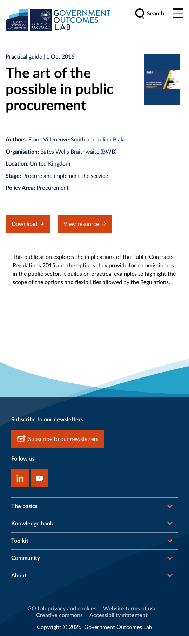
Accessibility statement (118, 615)
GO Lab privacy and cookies (61, 608)
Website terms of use (130, 608)
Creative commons (59, 615)
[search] (149, 13)
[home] (58, 19)
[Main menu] (178, 13)
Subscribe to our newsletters (57, 439)
